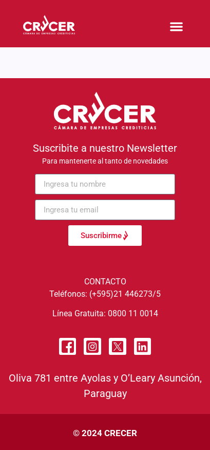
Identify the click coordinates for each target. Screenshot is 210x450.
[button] (176, 26)
